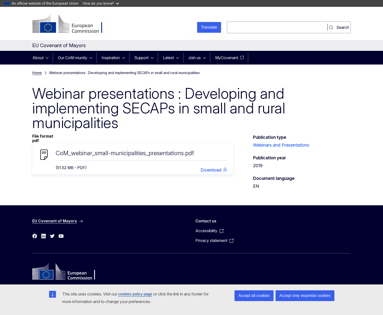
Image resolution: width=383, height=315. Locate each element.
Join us (194, 57)
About (37, 57)
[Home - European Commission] (71, 24)
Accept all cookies (254, 295)
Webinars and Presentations (281, 145)
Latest (168, 57)
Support (141, 57)
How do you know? (101, 3)
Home (37, 73)
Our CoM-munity (72, 57)
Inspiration (111, 57)
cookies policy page (135, 294)
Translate (209, 27)
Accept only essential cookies (304, 295)
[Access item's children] (48, 58)
